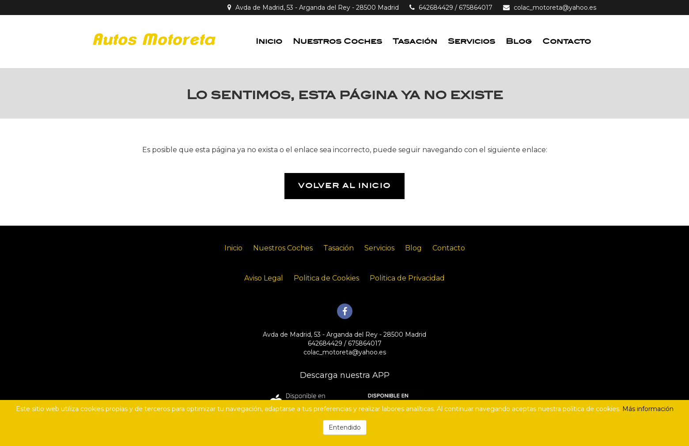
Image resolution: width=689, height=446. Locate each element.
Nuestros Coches (337, 41)
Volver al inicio (344, 186)
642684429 (436, 8)
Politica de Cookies (326, 278)
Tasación (415, 41)
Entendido (345, 427)
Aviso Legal (263, 278)
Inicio (269, 41)
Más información (648, 409)
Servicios (471, 41)
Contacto (566, 41)
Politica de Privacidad (407, 278)
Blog (519, 41)
